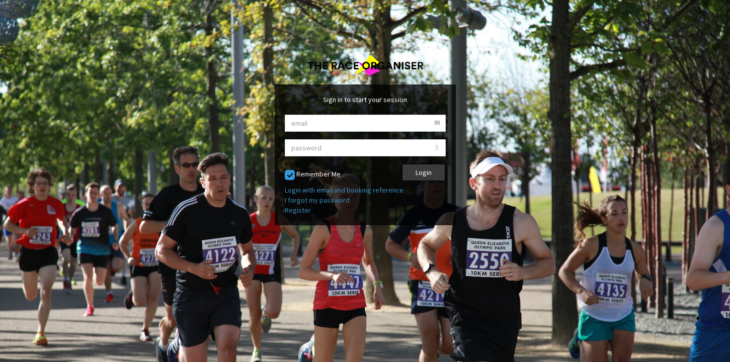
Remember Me (313, 174)
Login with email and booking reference (344, 190)
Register (298, 210)
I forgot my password (317, 200)
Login (424, 172)
